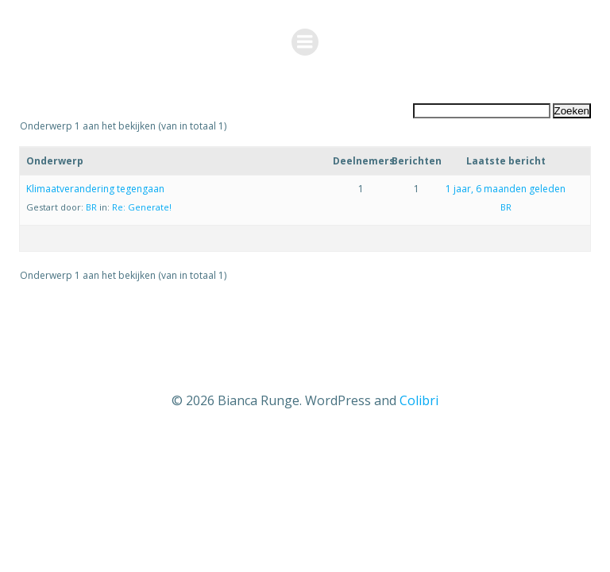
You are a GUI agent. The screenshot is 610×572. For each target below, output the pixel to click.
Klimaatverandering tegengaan (95, 188)
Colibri (419, 400)
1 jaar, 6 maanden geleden (506, 188)
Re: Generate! (142, 207)
